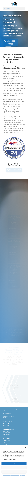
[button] (26, 447)
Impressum (22, 475)
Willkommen (7, 440)
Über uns (6, 442)
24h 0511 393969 (10, 42)
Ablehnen (14, 468)
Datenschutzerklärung (15, 475)
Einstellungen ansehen (14, 472)
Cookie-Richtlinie (6, 475)
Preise (5, 444)
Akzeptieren (14, 463)
